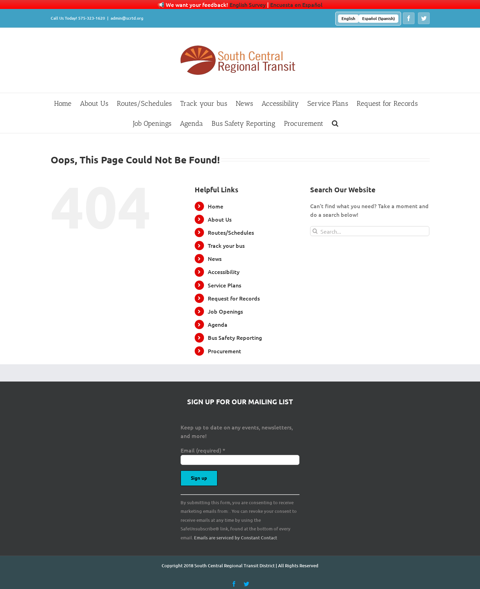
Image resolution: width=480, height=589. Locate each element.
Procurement (224, 351)
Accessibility (223, 271)
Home (215, 206)
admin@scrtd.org (127, 18)
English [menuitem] (348, 18)
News (215, 258)
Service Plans (224, 285)
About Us (220, 219)
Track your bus (226, 245)
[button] (335, 123)
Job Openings (225, 311)
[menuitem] (348, 18)
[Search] (315, 231)
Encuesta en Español (296, 4)
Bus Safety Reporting (235, 337)
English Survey (247, 4)
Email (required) (203, 450)
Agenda (217, 324)
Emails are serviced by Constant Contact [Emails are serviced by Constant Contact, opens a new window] (235, 538)
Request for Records (234, 298)
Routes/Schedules (231, 232)
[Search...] (370, 231)
